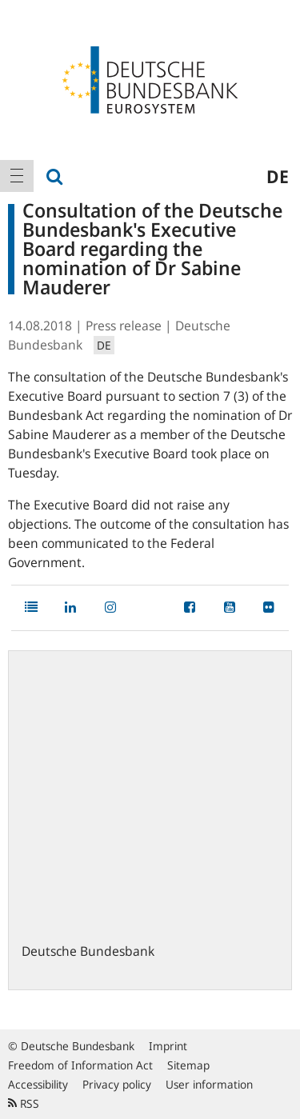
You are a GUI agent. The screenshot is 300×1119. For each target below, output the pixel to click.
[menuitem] (17, 176)
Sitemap (188, 1065)
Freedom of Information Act (80, 1065)
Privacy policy (116, 1084)
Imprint (168, 1045)
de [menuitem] (277, 176)
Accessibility (38, 1084)
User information (209, 1084)
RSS (23, 1103)
